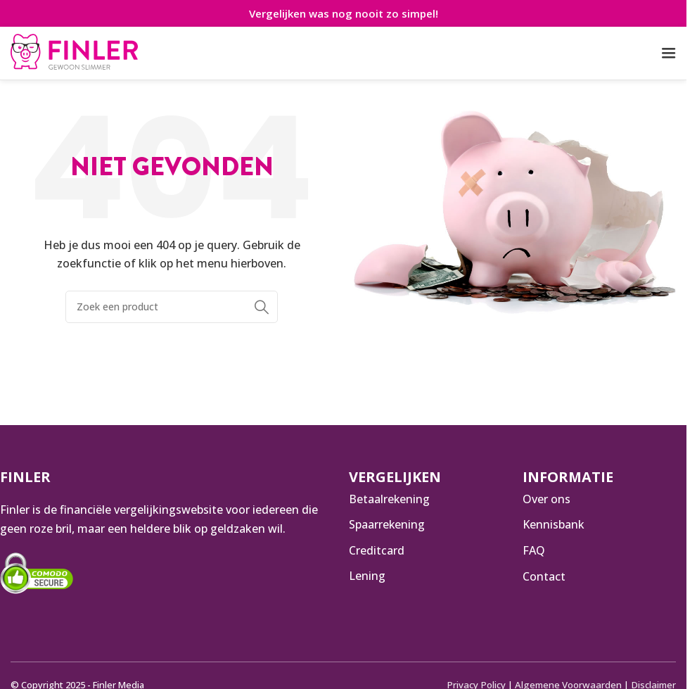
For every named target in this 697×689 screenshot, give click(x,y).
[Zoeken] (171, 307)
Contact (544, 576)
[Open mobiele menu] (668, 53)
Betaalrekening (389, 499)
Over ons (546, 499)
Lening (367, 576)
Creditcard (376, 550)
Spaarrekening (387, 524)
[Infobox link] (74, 53)
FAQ (534, 550)
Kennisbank (553, 524)
